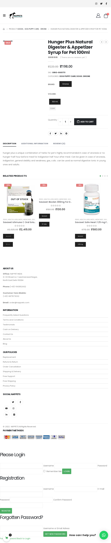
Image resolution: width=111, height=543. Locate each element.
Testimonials (9, 324)
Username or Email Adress (56, 528)
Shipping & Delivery (12, 371)
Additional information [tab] (34, 143)
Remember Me (52, 471)
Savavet (35, 219)
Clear (52, 108)
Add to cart (87, 121)
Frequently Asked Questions (16, 315)
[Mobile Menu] (5, 15)
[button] (100, 176)
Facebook (50, 133)
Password (102, 465)
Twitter (55, 133)
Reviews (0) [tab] (59, 143)
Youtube (6, 408)
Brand (51, 84)
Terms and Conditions (13, 320)
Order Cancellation (12, 366)
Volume (52, 94)
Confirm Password (62, 499)
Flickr (14, 415)
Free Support (9, 376)
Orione (86, 76)
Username (48, 465)
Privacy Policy (9, 386)
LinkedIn (61, 133)
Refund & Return (10, 362)
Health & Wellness (15, 219)
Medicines (27, 219)
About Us (7, 339)
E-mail (101, 488)
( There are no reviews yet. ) (73, 57)
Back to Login (23, 538)
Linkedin (6, 415)
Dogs (79, 76)
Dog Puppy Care (68, 76)
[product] (19, 199)
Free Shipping (9, 381)
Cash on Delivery (11, 329)
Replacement (9, 357)
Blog (5, 344)
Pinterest (66, 133)
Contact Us (8, 334)
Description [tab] (9, 143)
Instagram (13, 408)
